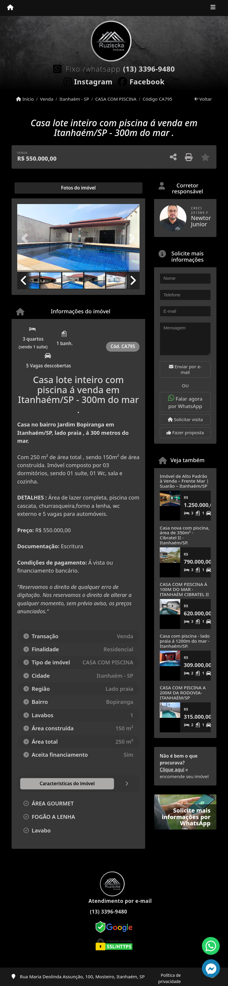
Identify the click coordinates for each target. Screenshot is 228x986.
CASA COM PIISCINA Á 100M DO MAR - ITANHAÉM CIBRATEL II (184, 589)
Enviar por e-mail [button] (185, 369)
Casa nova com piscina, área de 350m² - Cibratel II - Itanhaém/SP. (184, 535)
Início (25, 99)
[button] (26, 238)
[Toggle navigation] (213, 8)
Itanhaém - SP (74, 99)
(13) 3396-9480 (149, 69)
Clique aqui (172, 769)
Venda (46, 99)
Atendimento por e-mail (114, 900)
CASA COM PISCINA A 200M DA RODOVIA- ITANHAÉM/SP (183, 692)
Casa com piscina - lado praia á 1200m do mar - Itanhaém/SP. (185, 641)
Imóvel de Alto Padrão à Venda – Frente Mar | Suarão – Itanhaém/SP (184, 481)
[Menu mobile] (10, 7)
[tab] (36, 188)
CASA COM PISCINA (116, 99)
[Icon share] (88, 81)
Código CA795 (157, 99)
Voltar (203, 99)
